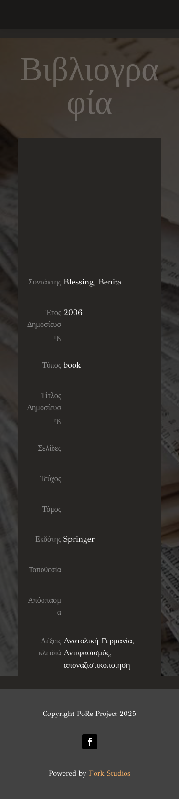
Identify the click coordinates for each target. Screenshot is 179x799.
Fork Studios (109, 773)
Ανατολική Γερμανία (97, 641)
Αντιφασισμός (86, 653)
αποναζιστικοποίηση (96, 665)
